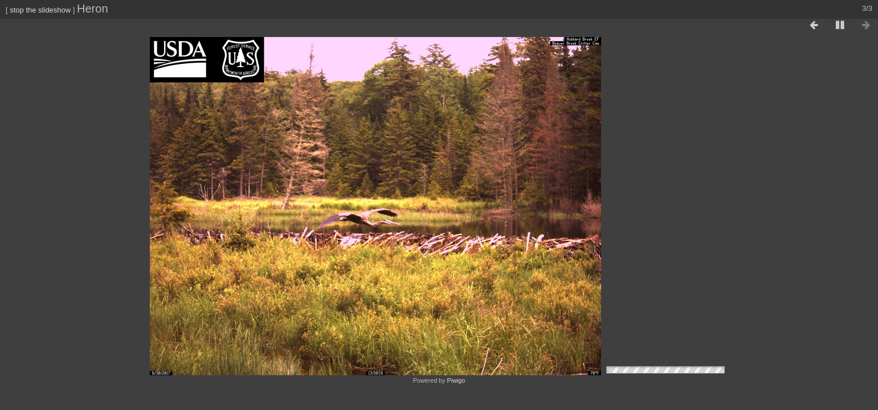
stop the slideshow (40, 10)
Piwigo (456, 380)
